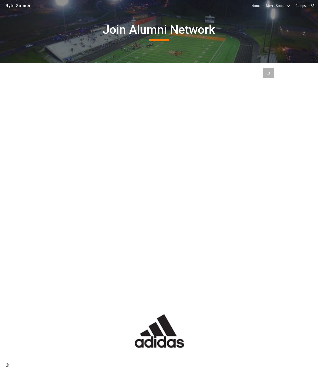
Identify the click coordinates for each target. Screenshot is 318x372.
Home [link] (256, 5)
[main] (159, 31)
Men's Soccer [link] (276, 5)
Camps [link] (300, 5)
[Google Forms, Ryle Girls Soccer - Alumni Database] (159, 177)
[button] (313, 6)
